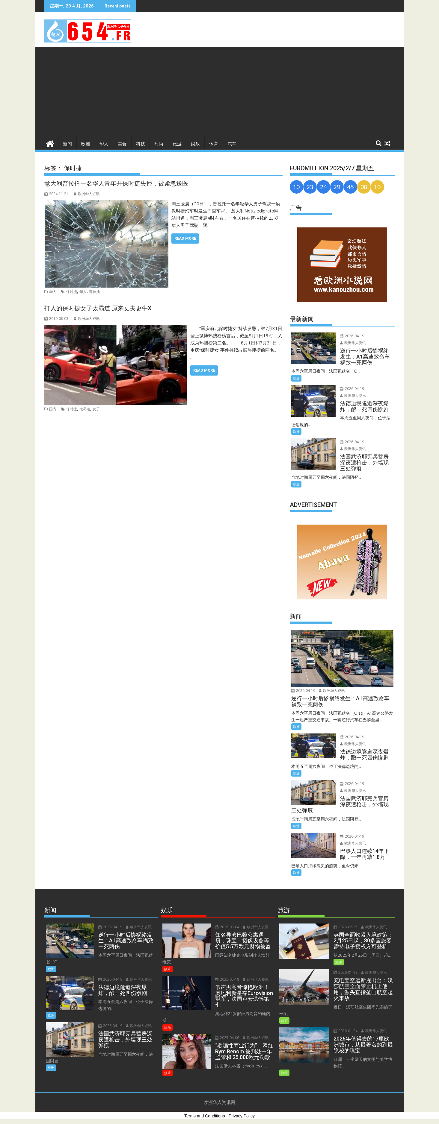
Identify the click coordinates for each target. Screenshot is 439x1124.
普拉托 (94, 291)
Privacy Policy (242, 1116)
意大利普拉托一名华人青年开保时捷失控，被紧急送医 (116, 183)
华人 (103, 144)
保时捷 (71, 291)
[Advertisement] (219, 92)
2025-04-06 (227, 1030)
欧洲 (85, 144)
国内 (52, 408)
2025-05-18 (227, 979)
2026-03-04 (227, 926)
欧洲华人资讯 (86, 193)
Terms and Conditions (204, 1116)
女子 (96, 408)
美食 (122, 144)
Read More (185, 238)
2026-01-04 (345, 1030)
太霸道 (84, 408)
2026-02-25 (345, 926)
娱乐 (195, 144)
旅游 (177, 144)
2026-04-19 (351, 335)
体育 (213, 144)
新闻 (67, 144)
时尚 (158, 144)
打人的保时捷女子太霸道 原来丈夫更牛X (98, 308)
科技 (140, 144)
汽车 (231, 144)
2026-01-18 (345, 972)
